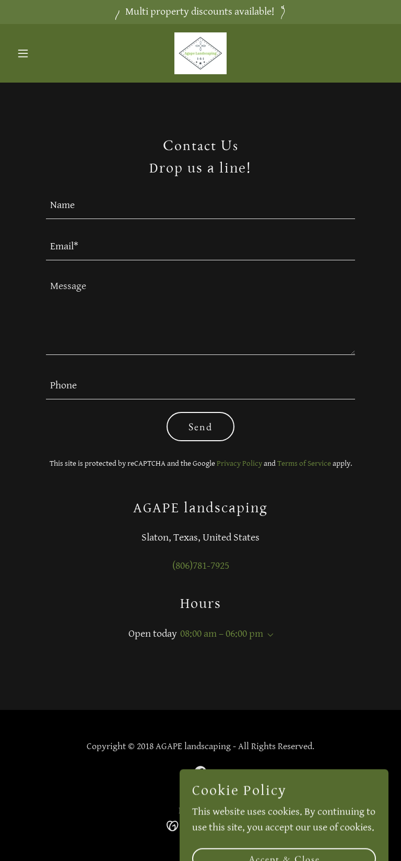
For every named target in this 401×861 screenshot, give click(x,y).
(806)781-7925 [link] (200, 566)
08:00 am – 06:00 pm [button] (221, 634)
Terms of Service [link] (304, 463)
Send (200, 426)
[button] (41, 53)
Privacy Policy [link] (239, 463)
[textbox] (200, 204)
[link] (200, 53)
